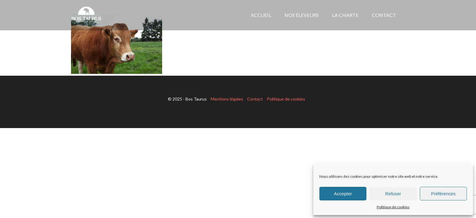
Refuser (393, 193)
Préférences (443, 193)
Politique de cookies (393, 207)
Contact (255, 98)
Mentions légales (227, 98)
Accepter (343, 193)
